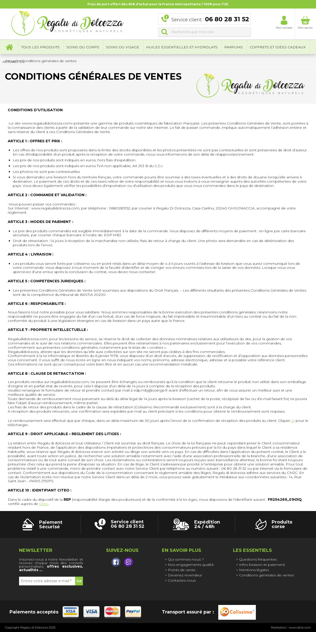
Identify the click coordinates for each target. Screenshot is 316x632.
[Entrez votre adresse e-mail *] (47, 581)
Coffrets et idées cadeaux (278, 47)
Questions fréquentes (258, 559)
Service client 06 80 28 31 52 (127, 524)
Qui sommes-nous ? (186, 559)
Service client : (210, 19)
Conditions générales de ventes (266, 575)
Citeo (43, 503)
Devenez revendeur (185, 575)
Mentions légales (254, 570)
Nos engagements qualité (191, 564)
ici (293, 420)
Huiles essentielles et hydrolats (182, 47)
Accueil (9, 47)
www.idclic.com (300, 627)
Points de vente (181, 570)
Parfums (233, 47)
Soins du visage (122, 47)
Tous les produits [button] (40, 47)
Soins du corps (82, 47)
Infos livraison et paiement (262, 564)
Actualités (14, 62)
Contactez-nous (182, 580)
